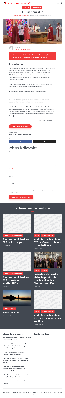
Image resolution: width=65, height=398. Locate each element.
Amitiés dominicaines (16, 235)
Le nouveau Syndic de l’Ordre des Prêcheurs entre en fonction (13, 353)
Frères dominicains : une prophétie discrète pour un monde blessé (17, 338)
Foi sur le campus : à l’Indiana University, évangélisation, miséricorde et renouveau (16, 376)
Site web (11, 183)
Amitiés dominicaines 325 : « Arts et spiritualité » (16, 280)
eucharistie (13, 134)
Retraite (13, 308)
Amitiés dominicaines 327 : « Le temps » (16, 241)
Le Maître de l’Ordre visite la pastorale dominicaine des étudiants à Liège (46, 279)
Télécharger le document (20, 126)
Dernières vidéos (41, 334)
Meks (61, 392)
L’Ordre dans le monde (13, 334)
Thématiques (36, 7)
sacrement (27, 134)
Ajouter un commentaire (21, 15)
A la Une (26, 7)
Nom (11, 169)
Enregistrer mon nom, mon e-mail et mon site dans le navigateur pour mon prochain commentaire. (33, 191)
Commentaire (13, 152)
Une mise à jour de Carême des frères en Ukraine (16, 382)
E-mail (11, 176)
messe (20, 134)
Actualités (44, 270)
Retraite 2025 (11, 312)
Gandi (51, 392)
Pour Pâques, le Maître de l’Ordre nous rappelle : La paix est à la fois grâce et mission (15, 360)
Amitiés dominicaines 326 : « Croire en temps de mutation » (48, 242)
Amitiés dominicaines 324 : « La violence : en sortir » (47, 318)
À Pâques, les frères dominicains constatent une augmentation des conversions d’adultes (14, 368)
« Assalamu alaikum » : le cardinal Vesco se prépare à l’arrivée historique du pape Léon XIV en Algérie (16, 346)
